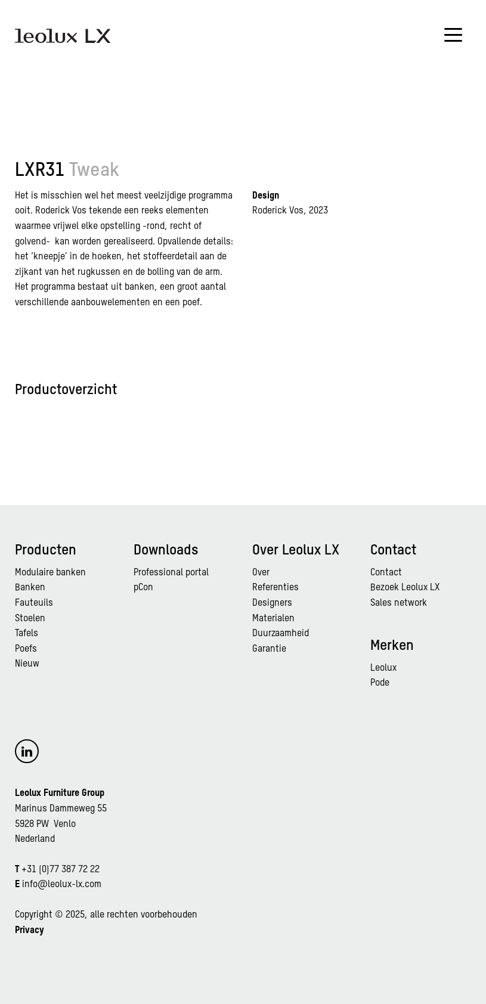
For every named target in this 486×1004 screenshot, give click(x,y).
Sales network (398, 603)
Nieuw (27, 664)
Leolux (383, 668)
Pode (379, 683)
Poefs (26, 649)
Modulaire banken (50, 573)
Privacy (29, 930)
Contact (386, 573)
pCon (143, 588)
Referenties (275, 588)
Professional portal (171, 573)
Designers (272, 603)
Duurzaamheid (280, 634)
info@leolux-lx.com (61, 885)
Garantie (269, 649)
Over (261, 573)
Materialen (273, 619)
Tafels (26, 634)
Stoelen (30, 619)
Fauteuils (34, 603)
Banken (30, 588)
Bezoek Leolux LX (404, 588)
